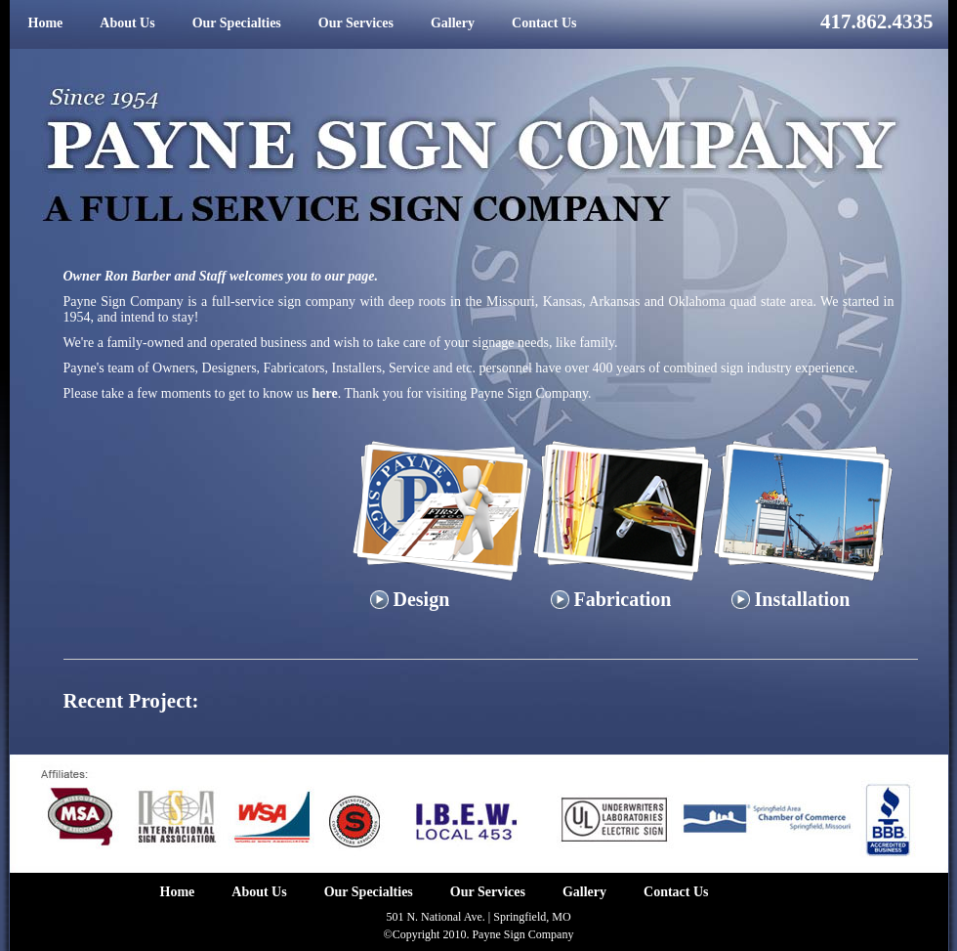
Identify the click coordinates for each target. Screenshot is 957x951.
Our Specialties (236, 23)
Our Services (356, 23)
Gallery (453, 23)
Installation (791, 599)
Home (45, 23)
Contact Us (544, 23)
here (325, 393)
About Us (127, 23)
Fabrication (611, 599)
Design (410, 599)
